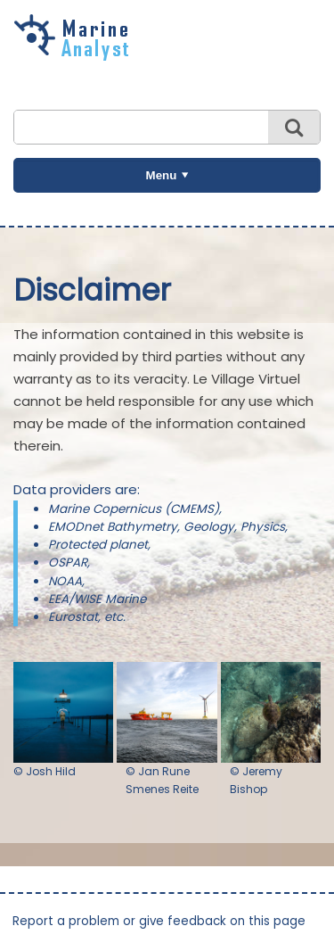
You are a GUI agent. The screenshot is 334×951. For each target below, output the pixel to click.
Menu (161, 175)
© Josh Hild (44, 771)
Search (294, 127)
